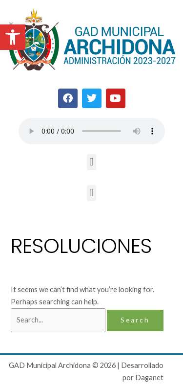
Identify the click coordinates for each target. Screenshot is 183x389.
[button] (12, 37)
